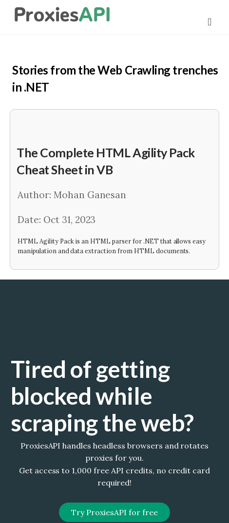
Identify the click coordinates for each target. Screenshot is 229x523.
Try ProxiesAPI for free (114, 512)
